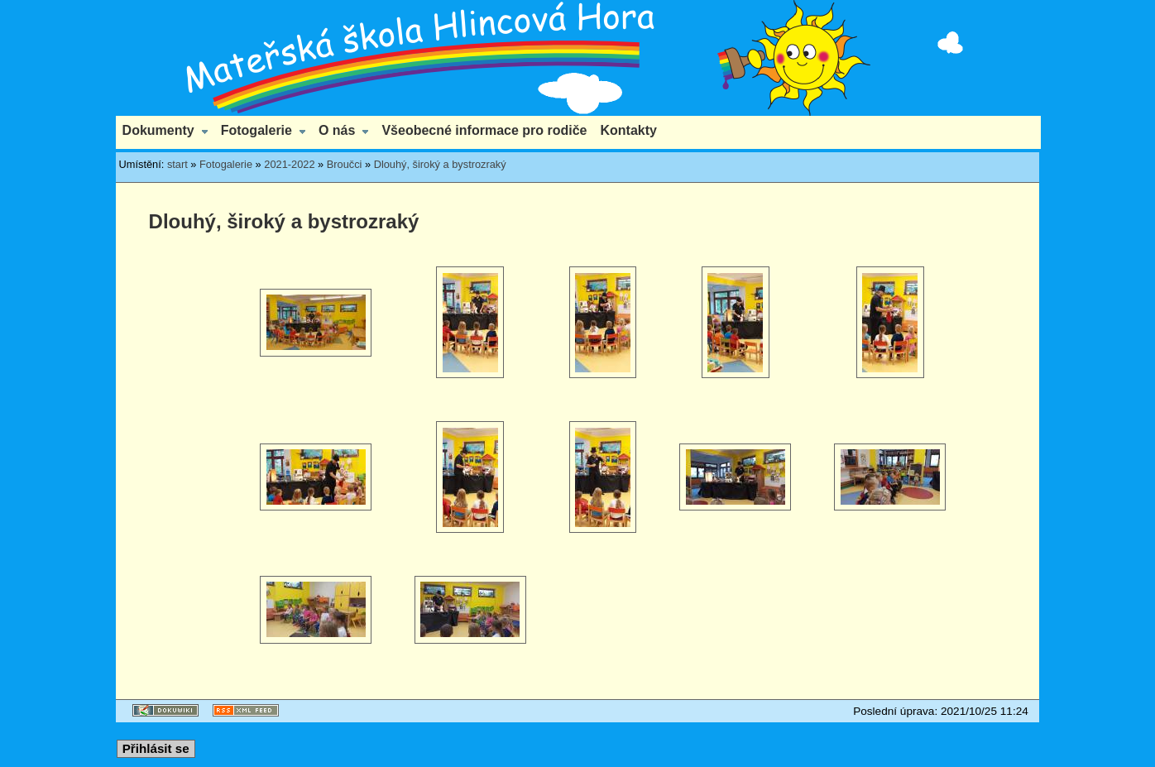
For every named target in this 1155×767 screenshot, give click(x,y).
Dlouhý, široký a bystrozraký (440, 164)
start (177, 164)
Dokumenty (158, 130)
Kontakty (629, 130)
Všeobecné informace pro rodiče (484, 130)
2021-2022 (289, 164)
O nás (337, 130)
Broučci (344, 164)
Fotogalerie (256, 130)
